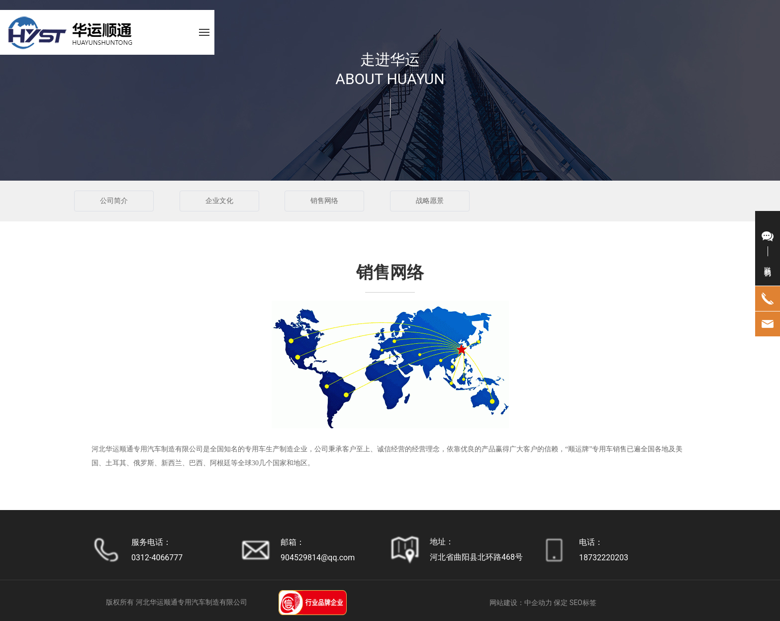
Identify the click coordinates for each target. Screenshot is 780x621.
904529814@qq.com (318, 557)
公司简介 (114, 201)
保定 (561, 603)
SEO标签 (583, 603)
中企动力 (538, 603)
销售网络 (324, 201)
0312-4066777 (157, 557)
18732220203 (603, 557)
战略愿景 (430, 201)
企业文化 (219, 201)
